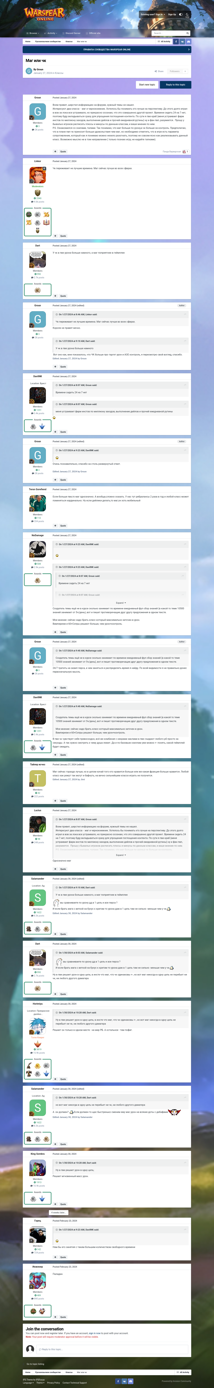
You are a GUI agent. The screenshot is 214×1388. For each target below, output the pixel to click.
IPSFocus (41, 1380)
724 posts (38, 1253)
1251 (38, 410)
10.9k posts (38, 1186)
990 (39, 275)
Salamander (38, 879)
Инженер (39, 1267)
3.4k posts (38, 414)
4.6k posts (38, 202)
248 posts (38, 843)
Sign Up (171, 15)
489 (39, 1296)
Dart (38, 246)
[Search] (160, 34)
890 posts (38, 1299)
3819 (38, 1050)
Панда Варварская (171, 152)
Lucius (38, 811)
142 (39, 1250)
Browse (33, 34)
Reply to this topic (174, 85)
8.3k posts (38, 916)
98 (38, 839)
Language (29, 1383)
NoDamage (39, 536)
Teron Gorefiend (38, 490)
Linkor (38, 162)
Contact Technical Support (75, 1383)
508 (39, 564)
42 (38, 793)
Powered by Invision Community (175, 1382)
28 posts (38, 130)
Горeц (38, 1221)
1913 (38, 1183)
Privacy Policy (54, 1383)
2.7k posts (38, 278)
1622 (38, 913)
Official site (94, 34)
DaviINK (38, 377)
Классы (60, 73)
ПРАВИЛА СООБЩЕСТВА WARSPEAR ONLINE (107, 50)
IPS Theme (29, 1380)
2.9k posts (38, 568)
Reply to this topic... (53, 1350)
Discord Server (72, 34)
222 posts (38, 797)
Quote (64, 152)
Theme (41, 1383)
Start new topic (146, 85)
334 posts (38, 522)
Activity (51, 34)
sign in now (96, 1333)
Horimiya (39, 1004)
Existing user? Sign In (152, 15)
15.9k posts (38, 1053)
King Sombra (39, 1154)
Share (158, 72)
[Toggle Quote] (58, 315)
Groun (41, 70)
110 (39, 518)
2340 (38, 199)
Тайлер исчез (38, 765)
